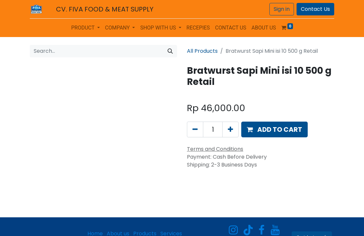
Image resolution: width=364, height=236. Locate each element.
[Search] (170, 51)
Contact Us (315, 9)
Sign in (282, 9)
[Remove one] (195, 129)
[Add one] (230, 129)
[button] (274, 129)
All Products (202, 51)
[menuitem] (198, 27)
